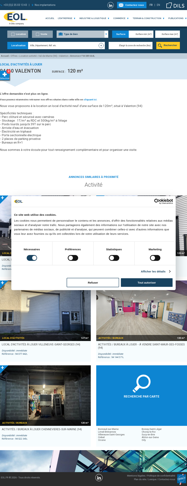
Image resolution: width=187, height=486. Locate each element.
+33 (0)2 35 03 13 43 (15, 4)
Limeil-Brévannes (107, 431)
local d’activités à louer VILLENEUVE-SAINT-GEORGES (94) (41, 344)
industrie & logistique (92, 18)
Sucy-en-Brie (148, 434)
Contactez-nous (134, 5)
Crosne (102, 440)
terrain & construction (147, 18)
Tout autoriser (147, 282)
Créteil (101, 437)
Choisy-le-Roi (149, 431)
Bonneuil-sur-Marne (108, 429)
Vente (44, 34)
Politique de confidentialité (161, 475)
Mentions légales (136, 475)
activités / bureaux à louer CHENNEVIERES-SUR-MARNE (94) (42, 429)
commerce (119, 18)
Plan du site (140, 479)
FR (151, 4)
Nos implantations (45, 4)
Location (21, 34)
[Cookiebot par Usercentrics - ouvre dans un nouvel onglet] (157, 201)
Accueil (49, 18)
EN (158, 4)
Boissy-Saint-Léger (152, 429)
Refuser (93, 282)
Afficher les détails (153, 271)
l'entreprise (65, 18)
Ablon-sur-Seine (150, 437)
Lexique (152, 479)
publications (176, 18)
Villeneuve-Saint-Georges (111, 434)
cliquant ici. (90, 99)
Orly (144, 440)
